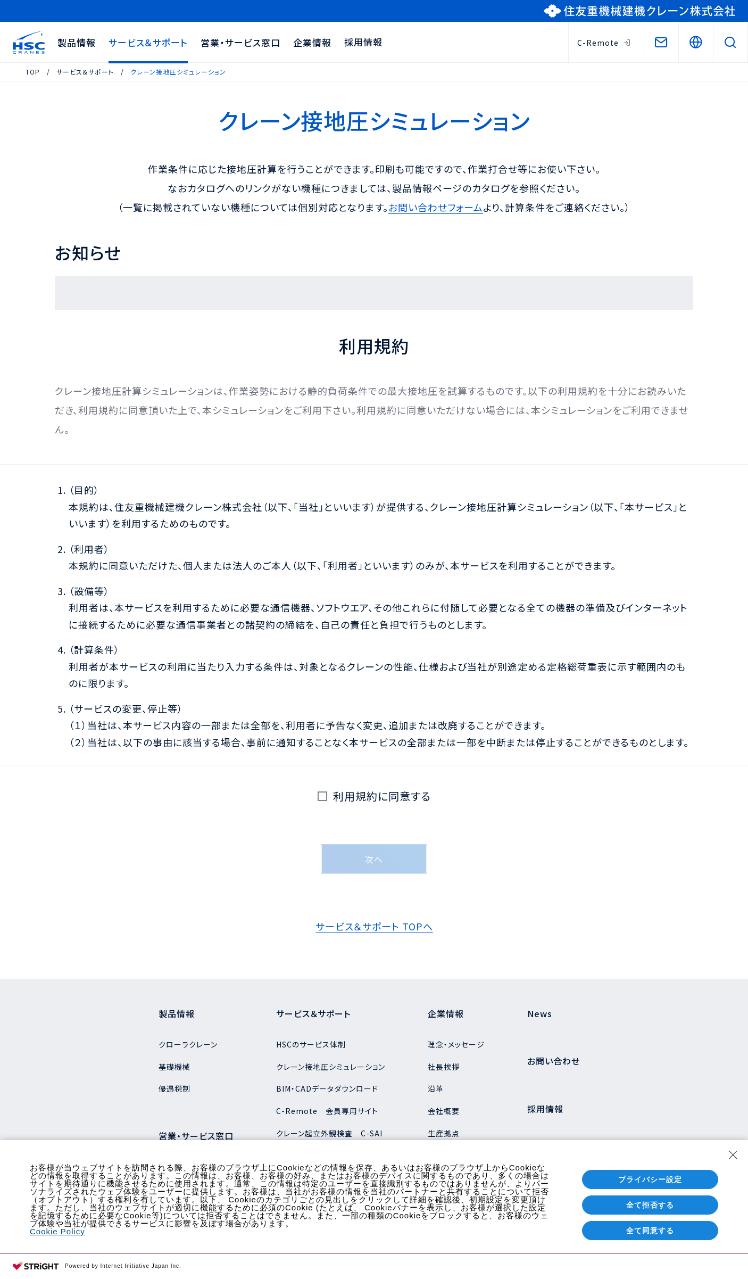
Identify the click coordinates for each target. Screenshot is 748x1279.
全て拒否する (650, 1205)
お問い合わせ (553, 1060)
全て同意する (650, 1230)
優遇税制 (174, 1088)
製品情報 (76, 42)
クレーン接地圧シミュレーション (330, 1066)
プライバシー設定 (650, 1179)
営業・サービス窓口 (240, 42)
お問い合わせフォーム (435, 207)
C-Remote (604, 42)
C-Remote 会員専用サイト (327, 1110)
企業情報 (312, 42)
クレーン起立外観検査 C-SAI (329, 1133)
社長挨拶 (444, 1066)
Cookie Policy (57, 1231)
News (539, 1013)
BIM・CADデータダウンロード (327, 1088)
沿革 (436, 1088)
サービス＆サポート (148, 42)
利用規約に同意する (378, 796)
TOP (33, 71)
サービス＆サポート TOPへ (374, 926)
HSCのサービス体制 (311, 1044)
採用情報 (363, 41)
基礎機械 (174, 1066)
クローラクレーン (188, 1044)
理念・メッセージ (456, 1044)
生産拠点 (444, 1133)
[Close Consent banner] (733, 1155)
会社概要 (444, 1110)
